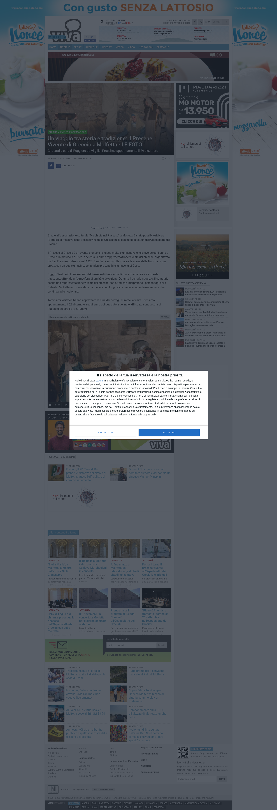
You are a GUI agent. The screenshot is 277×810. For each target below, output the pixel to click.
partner (100, 380)
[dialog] (138, 405)
